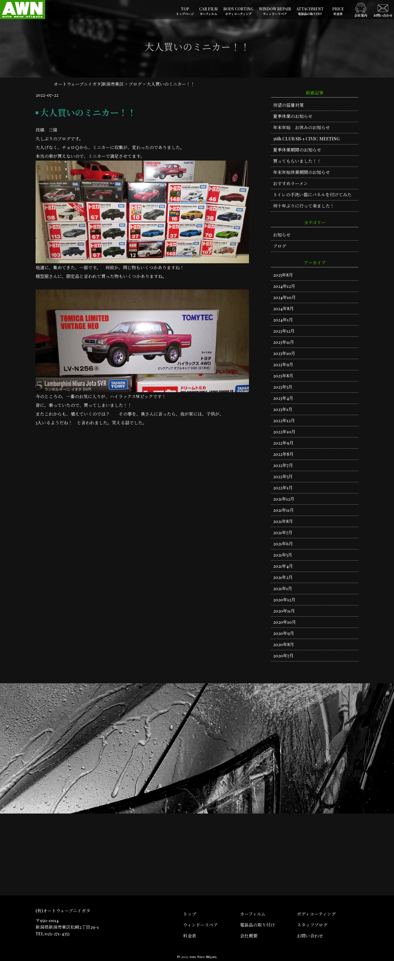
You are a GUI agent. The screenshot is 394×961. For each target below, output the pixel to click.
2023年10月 (284, 353)
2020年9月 (283, 633)
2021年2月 (283, 577)
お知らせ (282, 235)
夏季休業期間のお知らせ (297, 150)
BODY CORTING (238, 11)
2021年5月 (282, 555)
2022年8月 (283, 454)
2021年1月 (282, 588)
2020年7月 (283, 655)
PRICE (338, 11)
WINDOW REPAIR (275, 11)
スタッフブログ (312, 925)
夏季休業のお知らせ (292, 116)
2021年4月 (283, 566)
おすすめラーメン (290, 183)
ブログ (279, 246)
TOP (185, 11)
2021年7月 (282, 532)
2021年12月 (283, 499)
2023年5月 (282, 387)
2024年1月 (283, 320)
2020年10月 (284, 622)
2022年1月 (283, 487)
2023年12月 (284, 331)
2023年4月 (283, 398)
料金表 (189, 936)
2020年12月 (284, 599)
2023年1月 (282, 409)
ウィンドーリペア (200, 925)
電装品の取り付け (257, 925)
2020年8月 (283, 644)
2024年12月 (284, 286)
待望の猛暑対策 (288, 105)
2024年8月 (283, 308)
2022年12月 (284, 420)
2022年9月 (283, 443)
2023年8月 (283, 376)
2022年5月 (283, 476)
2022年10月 (284, 431)
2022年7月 (283, 465)
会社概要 (248, 936)
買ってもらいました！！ (297, 161)
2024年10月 (284, 297)
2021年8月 (283, 521)
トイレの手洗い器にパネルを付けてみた (312, 194)
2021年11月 (283, 510)
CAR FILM (208, 11)
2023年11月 (283, 342)
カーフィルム (252, 914)
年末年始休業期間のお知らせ (301, 172)
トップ (189, 914)
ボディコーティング (316, 914)
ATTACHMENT (310, 11)
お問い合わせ (310, 936)
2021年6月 (283, 543)
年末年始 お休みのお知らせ (301, 127)
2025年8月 (283, 275)
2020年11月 (284, 611)
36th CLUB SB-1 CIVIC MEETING (306, 138)
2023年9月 (283, 364)
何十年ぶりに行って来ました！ (303, 206)
